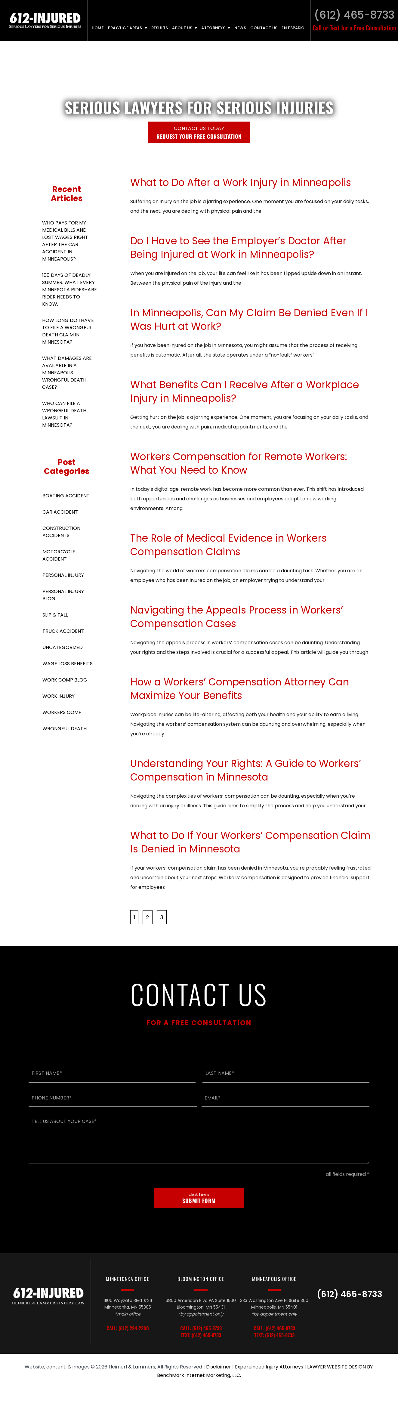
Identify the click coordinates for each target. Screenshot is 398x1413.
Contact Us (264, 28)
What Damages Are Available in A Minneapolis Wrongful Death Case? (67, 373)
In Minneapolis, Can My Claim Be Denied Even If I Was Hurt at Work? (249, 319)
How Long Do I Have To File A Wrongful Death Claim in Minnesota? (68, 331)
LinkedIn (351, 1315)
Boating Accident (66, 495)
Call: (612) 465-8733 (201, 1328)
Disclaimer (218, 1366)
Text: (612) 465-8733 (201, 1335)
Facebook (364, 1315)
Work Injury (58, 696)
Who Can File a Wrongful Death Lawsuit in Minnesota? (64, 414)
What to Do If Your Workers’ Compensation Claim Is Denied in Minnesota (250, 842)
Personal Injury (63, 575)
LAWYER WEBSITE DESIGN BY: (340, 1366)
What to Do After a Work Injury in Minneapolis (240, 182)
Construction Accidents (61, 532)
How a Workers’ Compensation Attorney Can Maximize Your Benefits (239, 689)
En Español (294, 28)
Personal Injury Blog (63, 595)
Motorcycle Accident (58, 555)
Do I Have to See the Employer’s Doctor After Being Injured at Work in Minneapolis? (238, 247)
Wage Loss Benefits (67, 663)
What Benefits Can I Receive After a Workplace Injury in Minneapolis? (244, 391)
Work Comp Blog (64, 679)
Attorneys (213, 28)
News (240, 28)
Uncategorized (62, 647)
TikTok (337, 1315)
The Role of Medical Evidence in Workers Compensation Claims (228, 545)
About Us (182, 28)
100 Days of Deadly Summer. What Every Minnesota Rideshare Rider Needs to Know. (69, 290)
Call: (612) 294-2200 (127, 1328)
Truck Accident (63, 631)
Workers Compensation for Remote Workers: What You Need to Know (238, 463)
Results (159, 28)
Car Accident (60, 512)
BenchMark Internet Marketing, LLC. (199, 1375)
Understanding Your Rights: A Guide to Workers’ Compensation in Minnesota (245, 770)
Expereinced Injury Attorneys (269, 1366)
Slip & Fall (55, 614)
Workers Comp (62, 712)
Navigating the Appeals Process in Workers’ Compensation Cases (236, 617)
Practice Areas (125, 28)
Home (98, 28)
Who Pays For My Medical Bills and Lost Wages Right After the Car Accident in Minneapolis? (65, 240)
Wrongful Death (64, 728)
